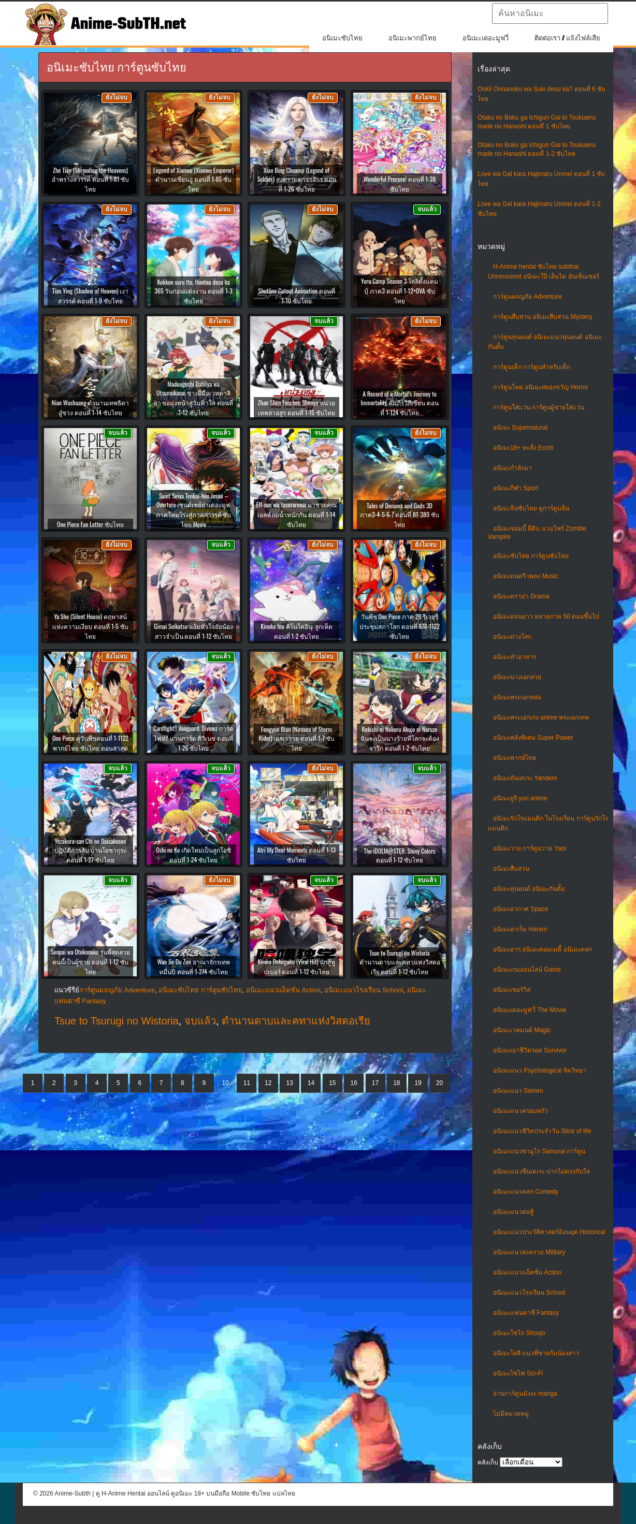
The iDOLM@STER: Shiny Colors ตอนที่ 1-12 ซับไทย (400, 855)
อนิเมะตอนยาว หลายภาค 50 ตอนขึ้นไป (546, 616)
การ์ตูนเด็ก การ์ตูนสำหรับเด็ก (531, 367)
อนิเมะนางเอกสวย (517, 677)
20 (439, 1083)
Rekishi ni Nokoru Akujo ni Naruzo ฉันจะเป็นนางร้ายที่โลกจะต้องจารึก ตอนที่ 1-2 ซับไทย (399, 738)
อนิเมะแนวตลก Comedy (525, 1191)
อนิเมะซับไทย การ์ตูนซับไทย (531, 556)
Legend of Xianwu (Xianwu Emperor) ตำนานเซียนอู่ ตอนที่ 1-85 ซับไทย (193, 179)
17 (375, 1083)
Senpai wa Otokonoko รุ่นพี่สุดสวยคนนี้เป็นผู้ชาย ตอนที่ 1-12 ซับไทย (90, 961)
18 (396, 1083)
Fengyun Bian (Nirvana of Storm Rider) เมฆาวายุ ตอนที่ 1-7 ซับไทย (296, 738)
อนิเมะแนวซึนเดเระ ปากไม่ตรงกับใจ (541, 1171)
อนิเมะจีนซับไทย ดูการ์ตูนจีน (531, 508)
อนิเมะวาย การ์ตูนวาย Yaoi (529, 848)
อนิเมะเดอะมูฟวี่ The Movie (529, 1010)
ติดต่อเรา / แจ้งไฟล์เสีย (567, 38)
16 (353, 1083)
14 (311, 1083)
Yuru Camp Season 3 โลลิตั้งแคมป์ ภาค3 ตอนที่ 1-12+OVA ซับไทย (399, 290)
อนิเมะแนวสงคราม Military (529, 1252)
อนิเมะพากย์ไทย (412, 38)
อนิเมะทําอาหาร (514, 657)
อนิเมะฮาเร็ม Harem (520, 929)
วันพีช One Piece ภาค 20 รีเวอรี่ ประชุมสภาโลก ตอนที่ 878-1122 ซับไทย (399, 626)
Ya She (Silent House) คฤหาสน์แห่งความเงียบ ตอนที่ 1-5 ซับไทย (90, 626)
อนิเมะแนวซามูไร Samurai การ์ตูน (539, 1151)
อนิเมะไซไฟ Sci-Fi (518, 1373)
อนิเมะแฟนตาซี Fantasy (526, 1312)
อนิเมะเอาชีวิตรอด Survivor (530, 1050)
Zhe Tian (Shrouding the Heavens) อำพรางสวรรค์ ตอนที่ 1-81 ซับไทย (90, 179)
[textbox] (550, 13)
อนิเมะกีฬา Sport (515, 488)
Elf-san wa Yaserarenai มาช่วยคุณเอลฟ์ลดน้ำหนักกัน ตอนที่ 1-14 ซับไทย (296, 514)
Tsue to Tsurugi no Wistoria (116, 1021)
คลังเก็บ (488, 1462)
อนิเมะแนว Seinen (518, 1090)
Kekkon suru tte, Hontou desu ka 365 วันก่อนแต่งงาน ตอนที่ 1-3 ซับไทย (193, 291)
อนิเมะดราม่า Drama (521, 596)
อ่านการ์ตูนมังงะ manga (525, 1393)
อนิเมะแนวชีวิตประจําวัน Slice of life (542, 1131)
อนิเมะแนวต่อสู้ (513, 1211)
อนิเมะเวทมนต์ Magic (522, 1030)
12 (268, 1083)
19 (418, 1083)
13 (289, 1083)
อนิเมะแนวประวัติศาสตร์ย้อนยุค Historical (549, 1232)
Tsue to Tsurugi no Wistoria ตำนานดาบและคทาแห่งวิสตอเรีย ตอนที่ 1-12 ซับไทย (399, 962)
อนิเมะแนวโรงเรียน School (529, 1292)
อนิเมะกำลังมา (512, 468)
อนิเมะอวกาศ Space (520, 909)
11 (246, 1083)
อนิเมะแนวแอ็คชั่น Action (527, 1272)
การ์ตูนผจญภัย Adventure (527, 296)
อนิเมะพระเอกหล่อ (517, 697)
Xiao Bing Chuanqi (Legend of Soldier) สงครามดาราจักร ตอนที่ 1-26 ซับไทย (296, 179)
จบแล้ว (200, 1021)
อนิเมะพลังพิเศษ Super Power (533, 737)
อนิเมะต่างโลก (512, 636)
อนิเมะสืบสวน (511, 868)
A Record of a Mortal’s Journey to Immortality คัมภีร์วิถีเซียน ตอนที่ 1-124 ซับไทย (399, 403)
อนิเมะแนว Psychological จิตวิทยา (539, 1070)
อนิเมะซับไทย (342, 38)
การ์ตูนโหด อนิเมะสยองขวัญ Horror (540, 387)
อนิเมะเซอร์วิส (511, 989)
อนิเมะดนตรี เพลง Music (525, 576)
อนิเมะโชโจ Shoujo (519, 1333)
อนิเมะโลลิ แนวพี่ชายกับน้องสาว (536, 1353)
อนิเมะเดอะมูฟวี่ (485, 38)
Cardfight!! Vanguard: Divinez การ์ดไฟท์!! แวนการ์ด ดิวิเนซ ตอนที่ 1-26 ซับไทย (193, 738)
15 (332, 1083)
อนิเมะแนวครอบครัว (520, 1111)
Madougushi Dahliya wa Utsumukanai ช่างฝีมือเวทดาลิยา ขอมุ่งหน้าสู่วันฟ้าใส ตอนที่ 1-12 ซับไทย (194, 398)
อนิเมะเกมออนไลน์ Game (527, 969)
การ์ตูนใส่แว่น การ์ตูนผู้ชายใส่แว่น (538, 407)
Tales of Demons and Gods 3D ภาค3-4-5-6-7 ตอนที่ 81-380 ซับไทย (399, 515)
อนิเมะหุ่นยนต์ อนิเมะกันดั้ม (529, 888)
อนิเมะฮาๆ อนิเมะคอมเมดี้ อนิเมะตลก (542, 949)
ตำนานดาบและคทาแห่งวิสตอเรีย (296, 1021)
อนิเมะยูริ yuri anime (520, 798)
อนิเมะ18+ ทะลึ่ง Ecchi (523, 447)
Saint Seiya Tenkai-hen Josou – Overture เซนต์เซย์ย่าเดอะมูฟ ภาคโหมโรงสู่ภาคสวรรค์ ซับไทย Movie (194, 510)
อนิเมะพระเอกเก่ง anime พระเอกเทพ (541, 717)
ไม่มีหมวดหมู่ (511, 1413)
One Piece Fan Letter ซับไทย (90, 524)
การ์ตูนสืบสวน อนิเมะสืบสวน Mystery (542, 316)
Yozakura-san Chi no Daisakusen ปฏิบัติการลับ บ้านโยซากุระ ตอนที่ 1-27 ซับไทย (90, 850)
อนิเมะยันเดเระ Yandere (525, 778)
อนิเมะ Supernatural (520, 427)
